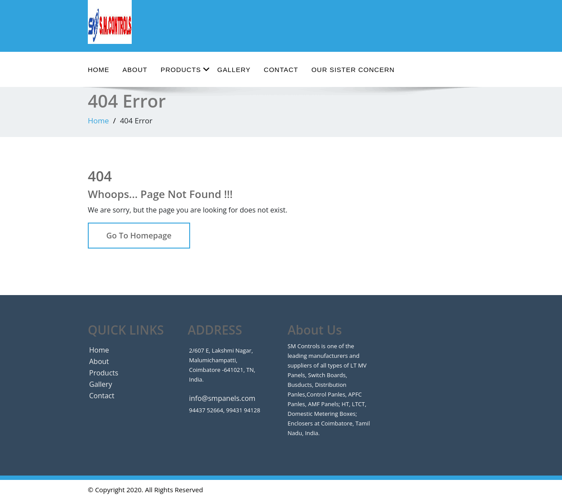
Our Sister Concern (353, 69)
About (135, 69)
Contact (281, 69)
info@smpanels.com (222, 398)
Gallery (234, 69)
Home (98, 69)
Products (185, 69)
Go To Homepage (139, 235)
